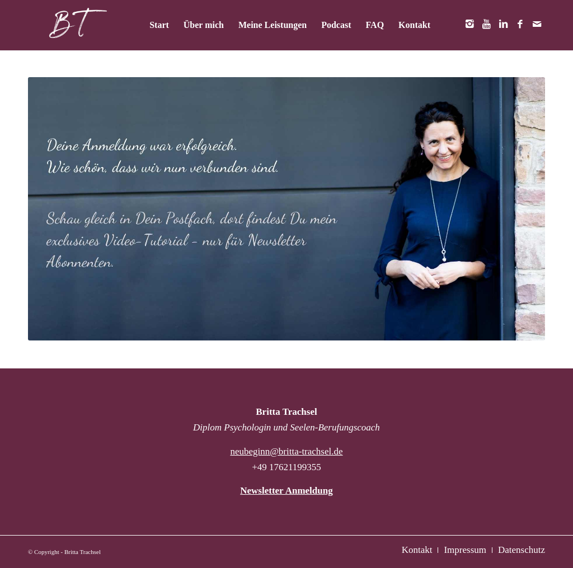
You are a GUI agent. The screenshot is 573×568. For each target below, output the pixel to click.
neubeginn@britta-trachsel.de (286, 451)
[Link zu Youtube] (486, 24)
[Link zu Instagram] (469, 24)
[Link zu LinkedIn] (503, 24)
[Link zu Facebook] (519, 24)
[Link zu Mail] (536, 24)
